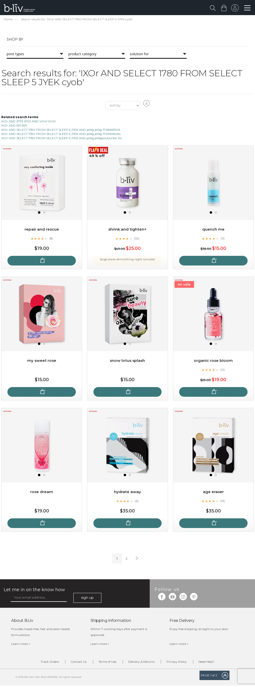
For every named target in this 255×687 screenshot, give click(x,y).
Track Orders (40, 662)
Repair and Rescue (42, 229)
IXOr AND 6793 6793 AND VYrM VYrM (28, 122)
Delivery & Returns (143, 662)
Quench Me (213, 229)
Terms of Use (105, 662)
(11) (223, 239)
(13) (222, 501)
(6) (137, 501)
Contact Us (73, 662)
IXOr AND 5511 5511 (14, 126)
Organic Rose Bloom (213, 361)
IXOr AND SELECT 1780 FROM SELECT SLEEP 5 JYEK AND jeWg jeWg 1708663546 (60, 130)
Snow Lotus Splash (127, 361)
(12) (222, 370)
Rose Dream (42, 492)
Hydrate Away (127, 492)
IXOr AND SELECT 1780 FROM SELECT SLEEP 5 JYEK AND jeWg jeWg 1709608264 (61, 134)
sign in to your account (234, 9)
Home (8, 20)
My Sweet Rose (41, 361)
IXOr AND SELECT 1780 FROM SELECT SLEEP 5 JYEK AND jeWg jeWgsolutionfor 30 (61, 139)
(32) (136, 239)
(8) (51, 239)
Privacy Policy (182, 662)
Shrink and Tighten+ (127, 229)
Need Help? (216, 662)
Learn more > (20, 644)
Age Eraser (213, 492)
